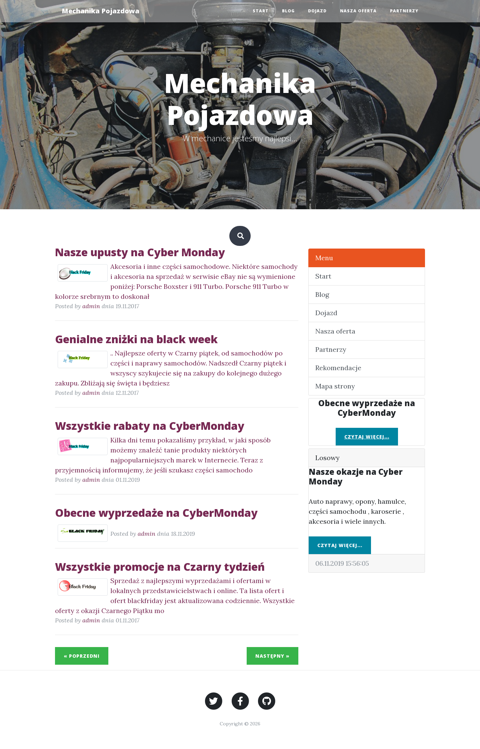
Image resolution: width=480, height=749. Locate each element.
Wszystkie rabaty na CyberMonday (149, 425)
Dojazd (317, 11)
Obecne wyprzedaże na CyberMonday (156, 512)
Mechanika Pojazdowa (100, 10)
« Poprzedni (82, 656)
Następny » (272, 656)
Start (261, 11)
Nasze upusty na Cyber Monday (140, 252)
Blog (288, 11)
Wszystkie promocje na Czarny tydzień (160, 566)
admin (91, 306)
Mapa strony (335, 386)
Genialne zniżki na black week (136, 339)
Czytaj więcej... (366, 436)
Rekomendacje (338, 368)
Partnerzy (404, 11)
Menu (324, 258)
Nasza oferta (358, 11)
